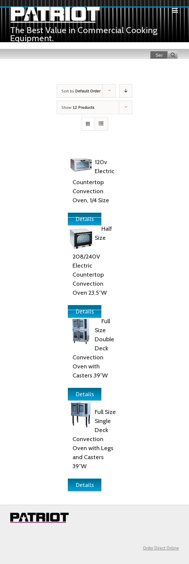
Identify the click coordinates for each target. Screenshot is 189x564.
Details (85, 394)
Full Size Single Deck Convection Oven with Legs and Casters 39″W (94, 439)
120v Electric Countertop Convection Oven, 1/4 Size (93, 181)
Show (77, 107)
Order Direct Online (161, 548)
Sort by (80, 90)
